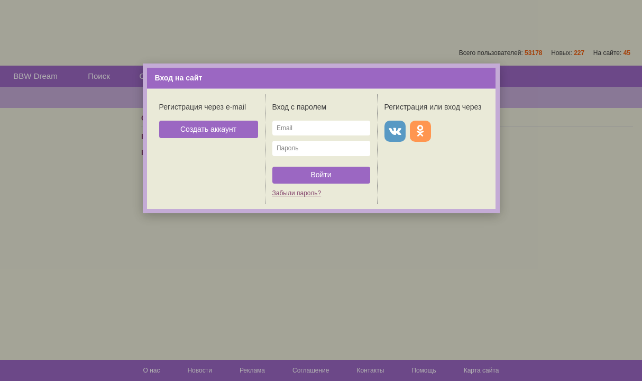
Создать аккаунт (208, 129)
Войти (320, 174)
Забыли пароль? (297, 193)
